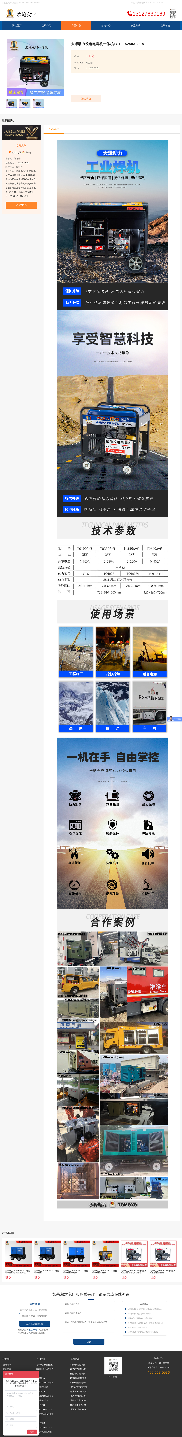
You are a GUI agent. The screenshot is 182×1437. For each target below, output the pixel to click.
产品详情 (54, 128)
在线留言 (165, 25)
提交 (89, 1342)
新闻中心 (106, 25)
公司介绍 (46, 25)
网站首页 (17, 25)
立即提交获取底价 (34, 1324)
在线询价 (86, 98)
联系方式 (135, 25)
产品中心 (76, 25)
